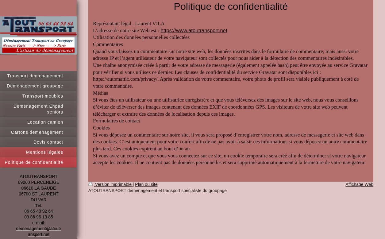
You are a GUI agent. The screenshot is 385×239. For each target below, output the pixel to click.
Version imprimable (110, 184)
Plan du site (146, 184)
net (223, 30)
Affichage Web (359, 184)
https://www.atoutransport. (190, 30)
